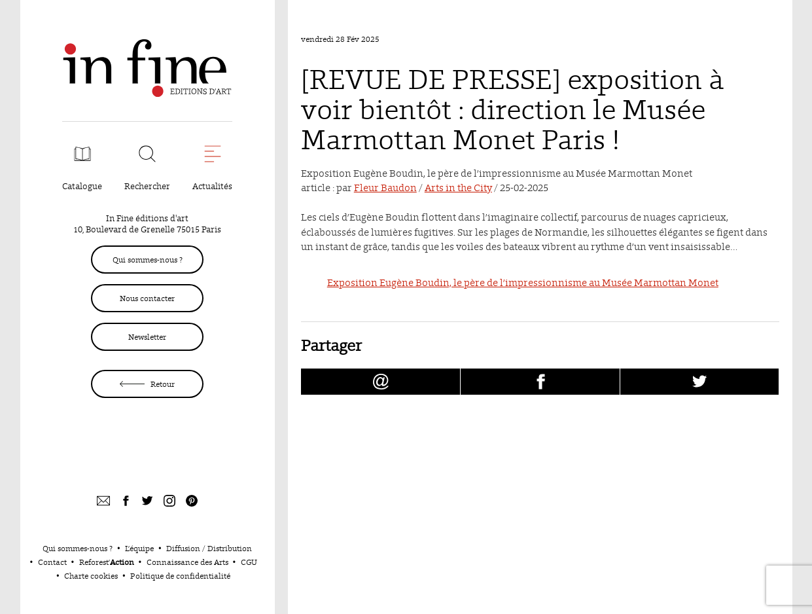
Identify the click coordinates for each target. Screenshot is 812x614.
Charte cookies (91, 576)
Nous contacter (147, 298)
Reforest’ (106, 562)
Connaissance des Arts (187, 562)
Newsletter (147, 337)
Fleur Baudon (385, 187)
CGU (249, 562)
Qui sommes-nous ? (148, 259)
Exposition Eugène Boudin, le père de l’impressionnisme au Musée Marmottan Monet (522, 282)
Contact (52, 562)
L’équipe (139, 548)
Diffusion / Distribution (209, 548)
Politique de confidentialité (180, 576)
